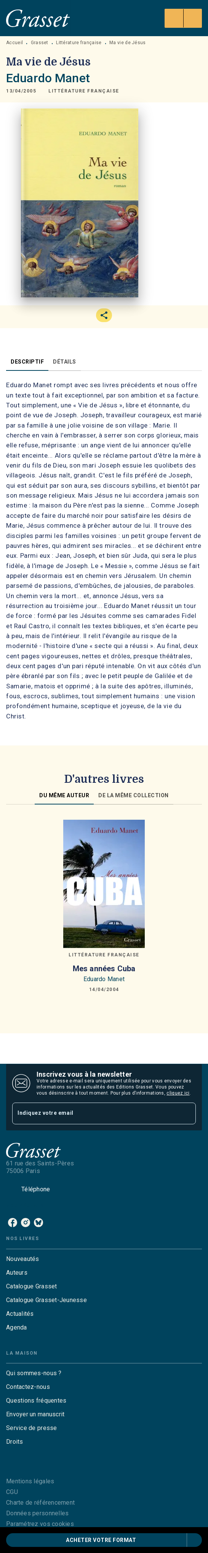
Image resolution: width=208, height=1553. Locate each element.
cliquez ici (177, 1093)
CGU (12, 1492)
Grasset (39, 42)
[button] (83, 91)
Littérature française (78, 42)
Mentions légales (30, 1481)
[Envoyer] (187, 1113)
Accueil (14, 42)
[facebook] (12, 1222)
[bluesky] (38, 1222)
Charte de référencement (40, 1502)
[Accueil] (38, 18)
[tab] (27, 362)
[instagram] (25, 1222)
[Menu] (183, 18)
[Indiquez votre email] (94, 1113)
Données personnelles (37, 1513)
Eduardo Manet (48, 78)
